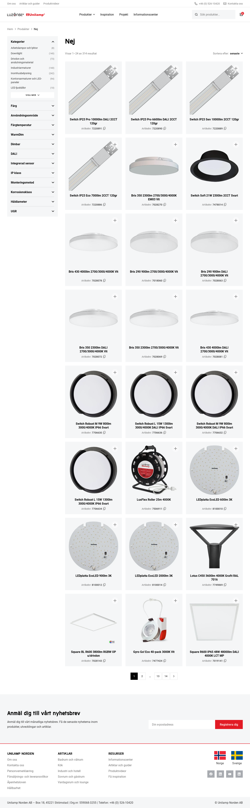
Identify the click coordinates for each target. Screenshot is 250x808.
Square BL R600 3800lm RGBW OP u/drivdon (93, 653)
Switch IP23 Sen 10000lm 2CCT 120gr (214, 119)
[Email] (182, 724)
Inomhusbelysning (21, 73)
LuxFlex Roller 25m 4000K (154, 499)
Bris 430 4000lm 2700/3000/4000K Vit (93, 271)
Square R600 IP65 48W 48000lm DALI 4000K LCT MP (214, 653)
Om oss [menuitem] (11, 3)
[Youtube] (229, 774)
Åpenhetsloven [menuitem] (16, 782)
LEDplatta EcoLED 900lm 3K (94, 575)
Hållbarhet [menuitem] (13, 788)
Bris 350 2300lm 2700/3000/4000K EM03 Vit (154, 197)
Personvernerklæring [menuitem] (20, 771)
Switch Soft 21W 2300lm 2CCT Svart (214, 195)
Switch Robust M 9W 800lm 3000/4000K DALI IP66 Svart (214, 425)
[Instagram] (239, 774)
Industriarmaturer (21, 67)
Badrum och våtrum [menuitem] (70, 759)
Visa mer (31, 95)
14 (165, 676)
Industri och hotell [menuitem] (69, 771)
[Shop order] (236, 53)
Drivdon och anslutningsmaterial (22, 60)
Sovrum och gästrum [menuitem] (71, 776)
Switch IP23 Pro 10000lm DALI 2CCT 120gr (93, 121)
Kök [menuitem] (60, 765)
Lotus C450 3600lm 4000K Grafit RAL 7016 (214, 577)
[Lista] (241, 14)
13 (158, 676)
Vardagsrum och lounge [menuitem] (73, 782)
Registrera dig (229, 724)
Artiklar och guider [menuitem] (29, 3)
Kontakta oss (233, 3)
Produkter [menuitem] (85, 14)
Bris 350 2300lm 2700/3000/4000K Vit (154, 347)
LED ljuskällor (18, 87)
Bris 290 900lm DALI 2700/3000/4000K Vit (214, 273)
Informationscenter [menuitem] (146, 14)
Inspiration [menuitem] (107, 14)
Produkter (23, 29)
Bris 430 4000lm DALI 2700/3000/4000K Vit (214, 349)
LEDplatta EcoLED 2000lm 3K (154, 575)
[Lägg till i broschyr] (115, 68)
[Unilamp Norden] (26, 14)
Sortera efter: (221, 53)
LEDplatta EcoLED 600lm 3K (214, 499)
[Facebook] (211, 774)
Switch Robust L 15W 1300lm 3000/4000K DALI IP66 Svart (154, 425)
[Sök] (196, 14)
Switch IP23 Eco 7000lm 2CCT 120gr (93, 195)
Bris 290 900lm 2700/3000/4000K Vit (154, 271)
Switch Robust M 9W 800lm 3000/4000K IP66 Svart (93, 425)
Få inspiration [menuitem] (117, 776)
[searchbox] (213, 14)
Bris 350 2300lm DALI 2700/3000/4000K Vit (93, 349)
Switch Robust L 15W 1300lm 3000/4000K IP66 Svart (93, 501)
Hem (10, 29)
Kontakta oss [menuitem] (15, 765)
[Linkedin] (220, 774)
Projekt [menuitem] (123, 14)
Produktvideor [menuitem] (51, 3)
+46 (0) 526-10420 (207, 3)
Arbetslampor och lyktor (24, 48)
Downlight (16, 53)
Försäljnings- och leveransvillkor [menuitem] (27, 776)
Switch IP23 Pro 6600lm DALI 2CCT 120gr (154, 121)
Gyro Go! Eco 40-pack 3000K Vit (153, 652)
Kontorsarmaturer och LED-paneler (26, 80)
